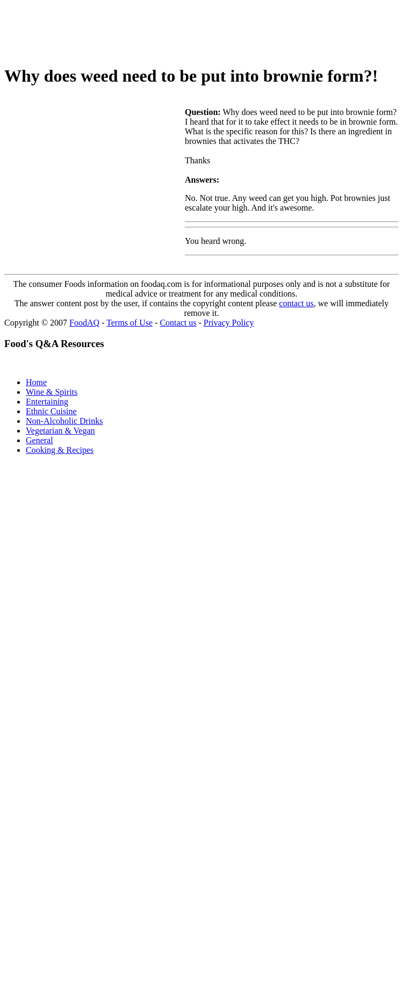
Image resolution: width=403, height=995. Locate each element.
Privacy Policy (229, 322)
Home (36, 382)
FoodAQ (84, 322)
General (39, 440)
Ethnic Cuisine (51, 411)
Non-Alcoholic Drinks (64, 421)
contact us (296, 303)
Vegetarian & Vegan (60, 430)
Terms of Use (129, 322)
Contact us (178, 322)
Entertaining (47, 401)
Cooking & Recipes (59, 450)
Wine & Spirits (51, 391)
